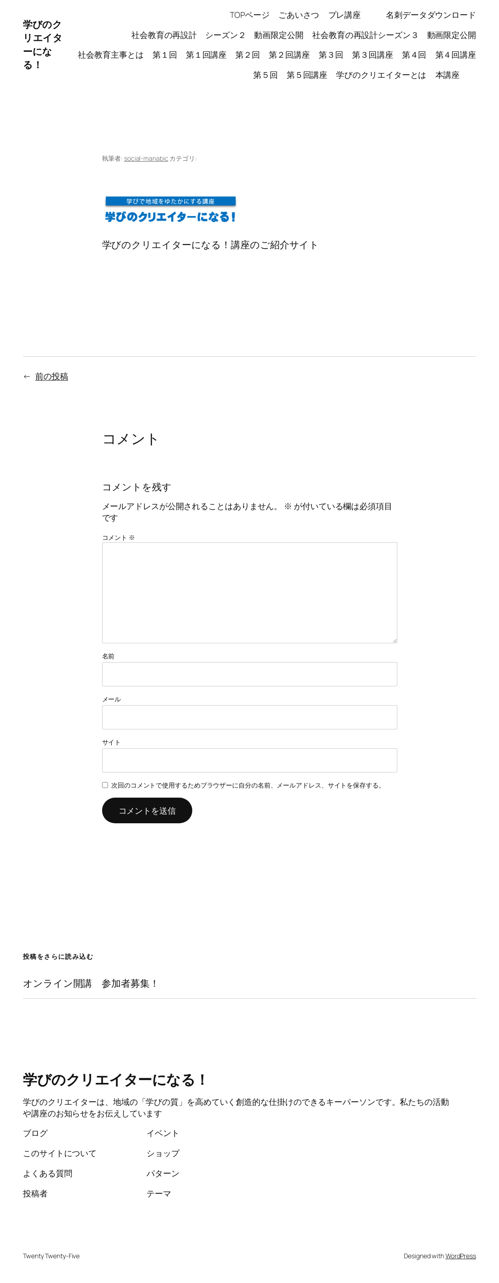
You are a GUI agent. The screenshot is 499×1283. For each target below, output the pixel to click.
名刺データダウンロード (431, 14)
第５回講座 (307, 74)
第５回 (265, 74)
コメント (118, 537)
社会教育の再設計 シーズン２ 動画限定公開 (217, 34)
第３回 (331, 54)
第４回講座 (456, 54)
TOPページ (249, 14)
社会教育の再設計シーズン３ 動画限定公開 (394, 34)
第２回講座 (289, 54)
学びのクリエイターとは (381, 74)
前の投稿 (51, 375)
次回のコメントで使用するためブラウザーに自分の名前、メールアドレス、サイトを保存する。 (248, 785)
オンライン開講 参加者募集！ (91, 983)
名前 (108, 656)
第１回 (164, 54)
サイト (111, 742)
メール (111, 699)
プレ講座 (352, 14)
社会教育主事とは (110, 54)
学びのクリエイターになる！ (42, 44)
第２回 (247, 54)
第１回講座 (206, 54)
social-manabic (146, 158)
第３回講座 (372, 54)
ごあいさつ (299, 14)
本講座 (456, 74)
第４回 (414, 54)
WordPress (460, 1255)
